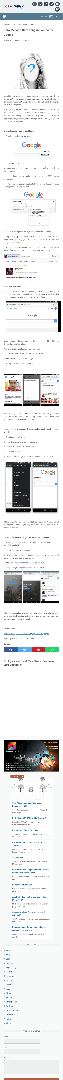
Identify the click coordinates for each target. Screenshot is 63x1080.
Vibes (8, 1023)
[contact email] (22, 1051)
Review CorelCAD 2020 (22, 885)
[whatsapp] (45, 3)
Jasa (8, 989)
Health (9, 980)
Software (10, 1006)
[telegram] (56, 3)
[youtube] (51, 8)
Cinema (9, 963)
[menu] (5, 15)
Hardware (10, 976)
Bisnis (8, 959)
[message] (31, 1067)
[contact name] (22, 1041)
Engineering (11, 967)
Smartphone (11, 1002)
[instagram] (51, 3)
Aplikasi (9, 950)
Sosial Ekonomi (12, 1010)
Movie (8, 993)
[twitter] (24, 648)
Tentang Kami (18, 857)
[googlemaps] (56, 8)
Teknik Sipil (11, 1014)
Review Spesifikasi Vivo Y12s (25, 830)
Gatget (9, 971)
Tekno (8, 1019)
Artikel (8, 954)
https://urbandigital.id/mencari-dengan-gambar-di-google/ (26, 633)
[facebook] (39, 3)
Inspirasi (9, 984)
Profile (9, 997)
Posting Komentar (22, 39)
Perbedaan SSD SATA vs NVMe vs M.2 (29, 818)
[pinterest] (38, 648)
